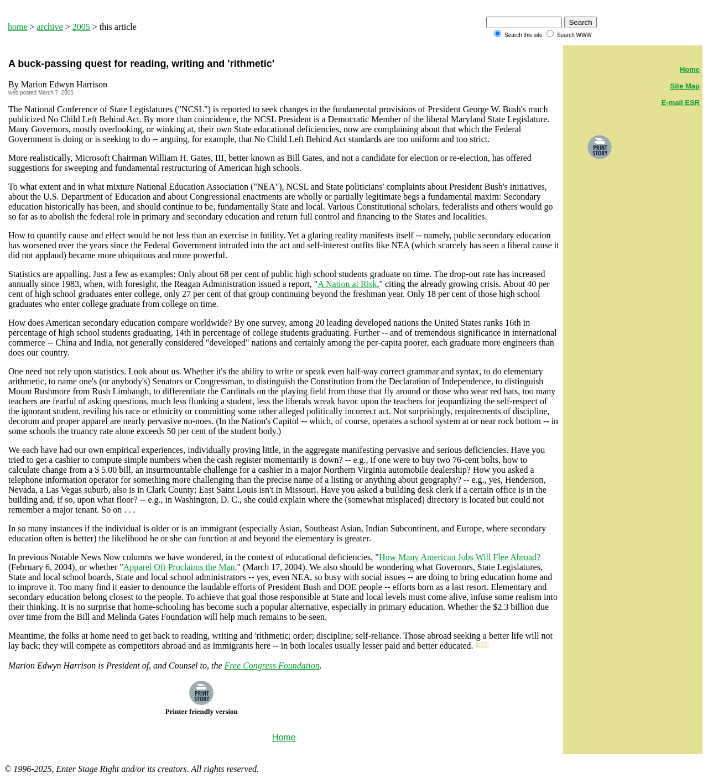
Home (690, 69)
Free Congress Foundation (272, 665)
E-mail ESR (681, 102)
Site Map (685, 86)
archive (50, 27)
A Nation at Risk (347, 284)
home (18, 27)
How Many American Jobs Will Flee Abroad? (459, 557)
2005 (81, 27)
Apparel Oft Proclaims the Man (179, 567)
